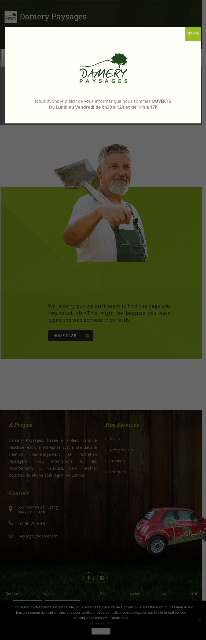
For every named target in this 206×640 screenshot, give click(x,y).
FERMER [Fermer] (193, 33)
